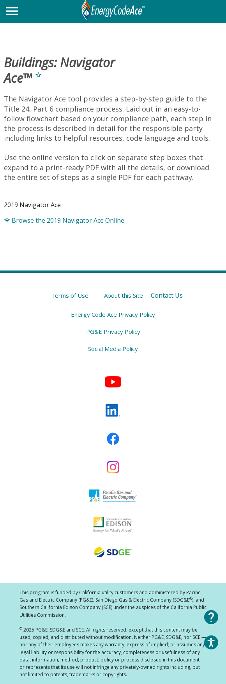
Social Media (113, 348)
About (123, 295)
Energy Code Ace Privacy (113, 314)
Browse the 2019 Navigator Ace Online (64, 220)
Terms (69, 295)
